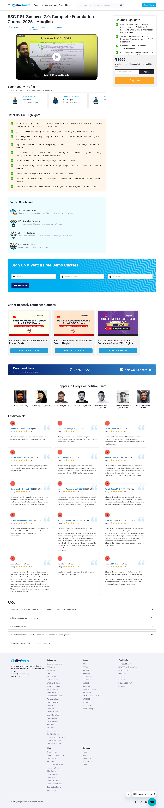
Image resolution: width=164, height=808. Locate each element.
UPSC (49, 673)
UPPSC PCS (87, 702)
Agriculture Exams (53, 699)
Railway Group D (89, 709)
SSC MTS (121, 680)
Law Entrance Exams (54, 696)
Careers (85, 755)
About (85, 752)
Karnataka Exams (53, 686)
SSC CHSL (86, 686)
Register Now (20, 285)
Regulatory (51, 670)
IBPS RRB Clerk (88, 680)
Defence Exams (52, 731)
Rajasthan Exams (53, 712)
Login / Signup (149, 5)
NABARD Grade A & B (91, 696)
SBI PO (85, 664)
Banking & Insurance (54, 664)
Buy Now (135, 80)
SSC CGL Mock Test (125, 664)
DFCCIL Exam (87, 705)
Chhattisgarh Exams (54, 740)
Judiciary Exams (53, 693)
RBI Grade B (87, 693)
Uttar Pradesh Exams (54, 784)
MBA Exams (51, 677)
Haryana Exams (52, 721)
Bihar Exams (51, 724)
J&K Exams (51, 705)
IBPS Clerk (86, 673)
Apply (146, 72)
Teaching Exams (53, 734)
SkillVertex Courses (54, 744)
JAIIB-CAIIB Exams (53, 683)
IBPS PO (85, 667)
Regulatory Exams (53, 768)
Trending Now (52, 752)
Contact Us (87, 758)
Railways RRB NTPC (90, 689)
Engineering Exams (54, 702)
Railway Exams (52, 680)
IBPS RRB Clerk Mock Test (127, 667)
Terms (85, 765)
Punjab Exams (52, 718)
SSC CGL (86, 683)
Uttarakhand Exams (54, 715)
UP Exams (50, 709)
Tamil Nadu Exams (53, 689)
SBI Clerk (86, 670)
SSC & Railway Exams (55, 765)
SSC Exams (51, 667)
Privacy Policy (88, 761)
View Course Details (29, 350)
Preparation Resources (55, 755)
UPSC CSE (86, 699)
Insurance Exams (53, 761)
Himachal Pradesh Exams (56, 737)
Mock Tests (58, 5)
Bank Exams (51, 758)
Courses (48, 5)
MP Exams (50, 728)
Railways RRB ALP (125, 683)
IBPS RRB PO (87, 677)
